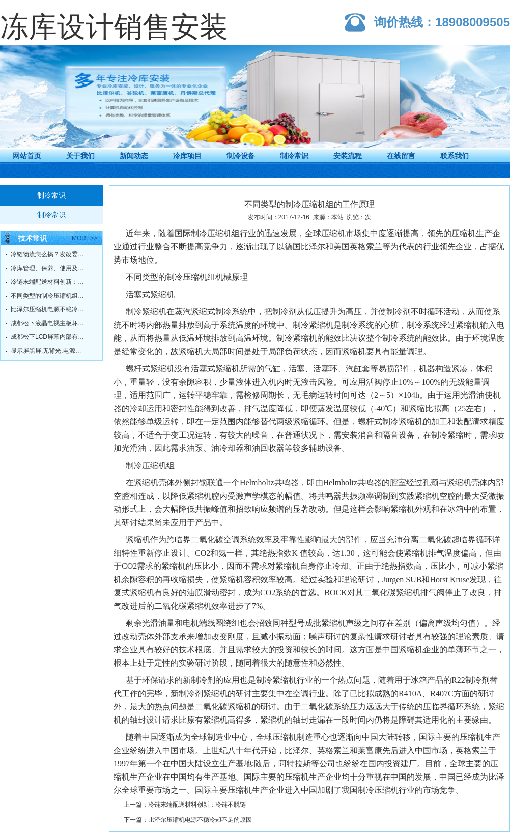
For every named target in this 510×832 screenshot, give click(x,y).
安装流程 (347, 156)
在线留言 (401, 156)
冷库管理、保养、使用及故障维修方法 (49, 268)
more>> (84, 238)
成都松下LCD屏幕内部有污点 (49, 336)
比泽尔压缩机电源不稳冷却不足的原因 (49, 309)
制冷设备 (240, 156)
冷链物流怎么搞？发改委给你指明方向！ (49, 254)
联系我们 (454, 156)
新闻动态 (134, 156)
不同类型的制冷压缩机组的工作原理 (49, 295)
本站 (337, 217)
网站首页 (27, 156)
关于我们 (80, 156)
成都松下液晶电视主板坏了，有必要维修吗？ (49, 323)
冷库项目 (187, 156)
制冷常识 (294, 156)
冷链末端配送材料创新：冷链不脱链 (49, 281)
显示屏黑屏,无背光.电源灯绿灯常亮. (49, 350)
